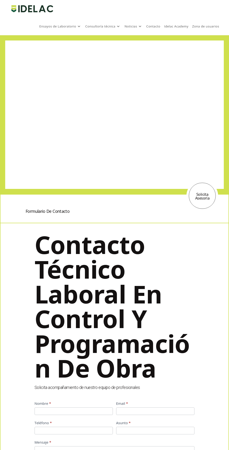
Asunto (123, 422)
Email (122, 403)
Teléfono (43, 422)
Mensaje (43, 442)
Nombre (43, 403)
